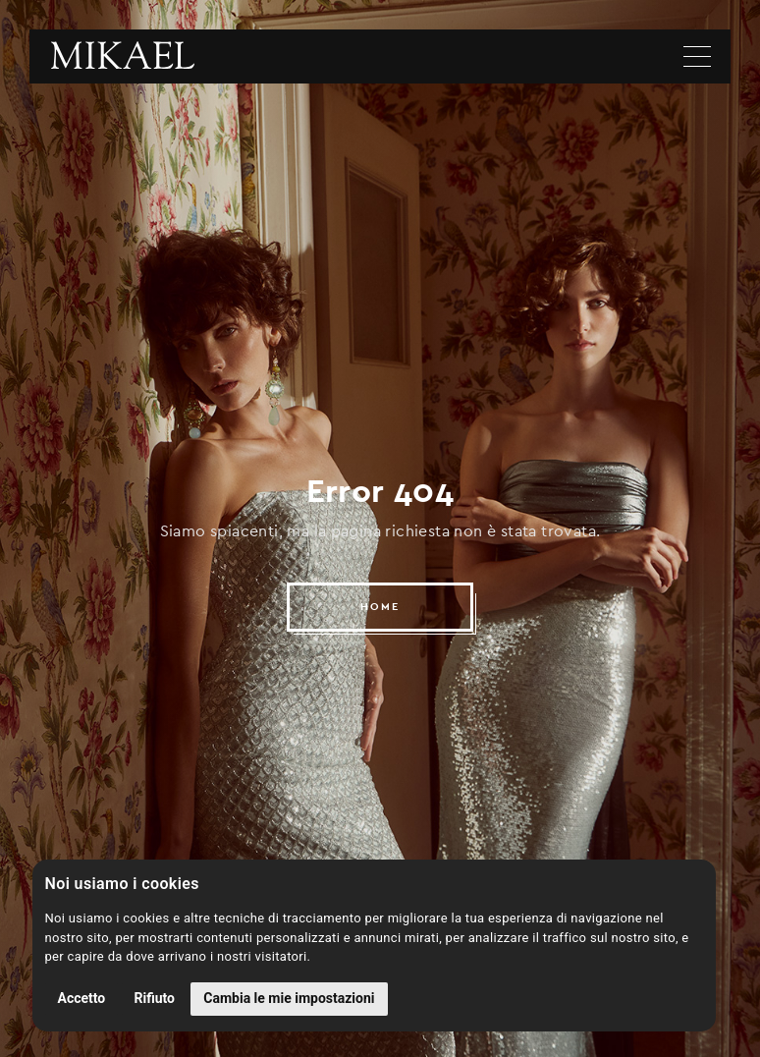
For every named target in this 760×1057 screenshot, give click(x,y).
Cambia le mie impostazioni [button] (288, 998)
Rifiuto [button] (155, 998)
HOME (380, 606)
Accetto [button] (82, 998)
